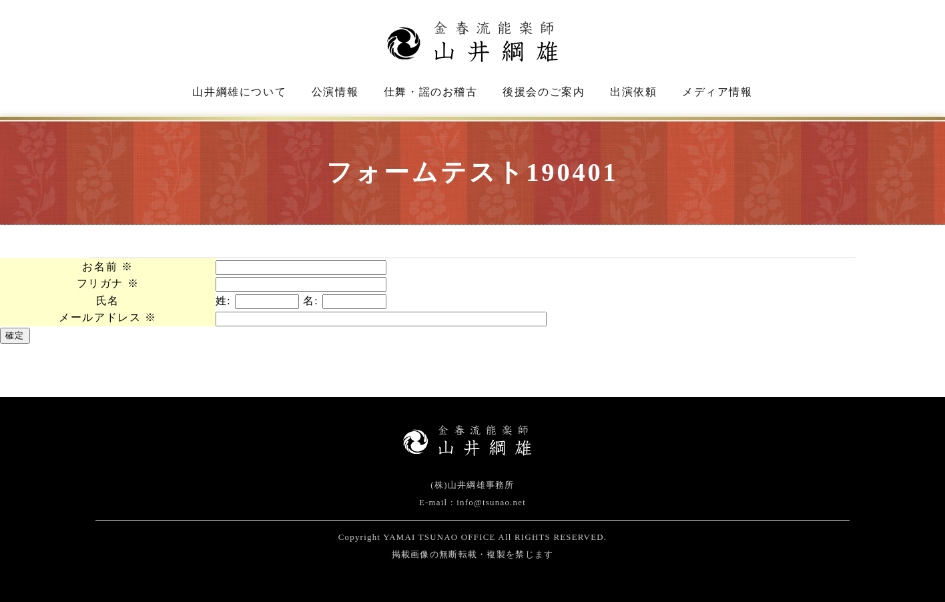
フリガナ (108, 283)
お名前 (107, 266)
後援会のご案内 (544, 91)
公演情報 (335, 91)
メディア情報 (717, 91)
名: (311, 300)
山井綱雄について (239, 91)
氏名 (107, 300)
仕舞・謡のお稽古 (431, 91)
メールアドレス (107, 317)
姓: (224, 300)
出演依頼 (633, 91)
